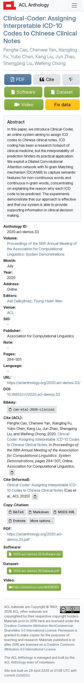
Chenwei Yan (43, 50)
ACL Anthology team (19, 662)
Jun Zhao (65, 56)
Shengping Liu (17, 63)
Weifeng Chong (50, 63)
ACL (10, 312)
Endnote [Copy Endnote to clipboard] (17, 521)
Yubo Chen (22, 56)
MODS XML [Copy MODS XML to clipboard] (64, 512)
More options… (41, 521)
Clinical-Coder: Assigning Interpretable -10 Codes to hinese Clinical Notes (40, 29)
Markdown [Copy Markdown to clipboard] (39, 512)
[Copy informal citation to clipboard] (35, 496)
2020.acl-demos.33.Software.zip (35, 554)
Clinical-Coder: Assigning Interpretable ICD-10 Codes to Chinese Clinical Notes (43, 439)
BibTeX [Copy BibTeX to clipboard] (16, 512)
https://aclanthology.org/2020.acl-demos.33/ (43, 382)
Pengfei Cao (15, 50)
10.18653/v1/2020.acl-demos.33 (33, 394)
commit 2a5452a (17, 675)
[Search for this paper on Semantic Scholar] (71, 79)
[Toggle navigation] (74, 5)
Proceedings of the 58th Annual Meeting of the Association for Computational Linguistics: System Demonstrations (42, 248)
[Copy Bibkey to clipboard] (32, 409)
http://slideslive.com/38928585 (34, 587)
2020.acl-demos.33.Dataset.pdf (34, 571)
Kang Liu (44, 56)
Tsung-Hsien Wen (47, 301)
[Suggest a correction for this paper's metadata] (62, 104)
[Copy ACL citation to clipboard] (12, 472)
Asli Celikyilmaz (19, 301)
